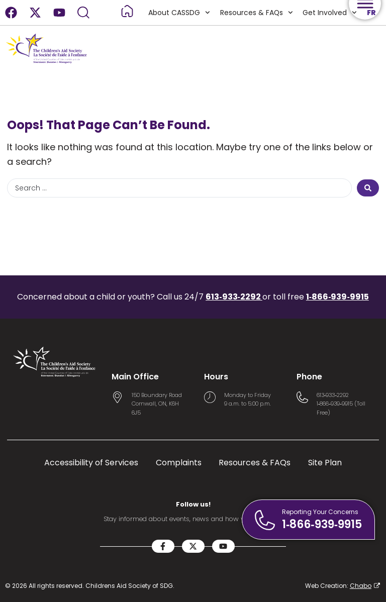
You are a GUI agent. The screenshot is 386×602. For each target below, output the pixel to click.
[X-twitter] (35, 13)
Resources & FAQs (256, 13)
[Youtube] (59, 13)
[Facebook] (11, 13)
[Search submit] (368, 187)
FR (371, 13)
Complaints (179, 463)
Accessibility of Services (91, 463)
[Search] (83, 13)
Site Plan (325, 463)
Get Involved (330, 13)
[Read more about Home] (127, 11)
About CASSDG (179, 13)
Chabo (360, 585)
